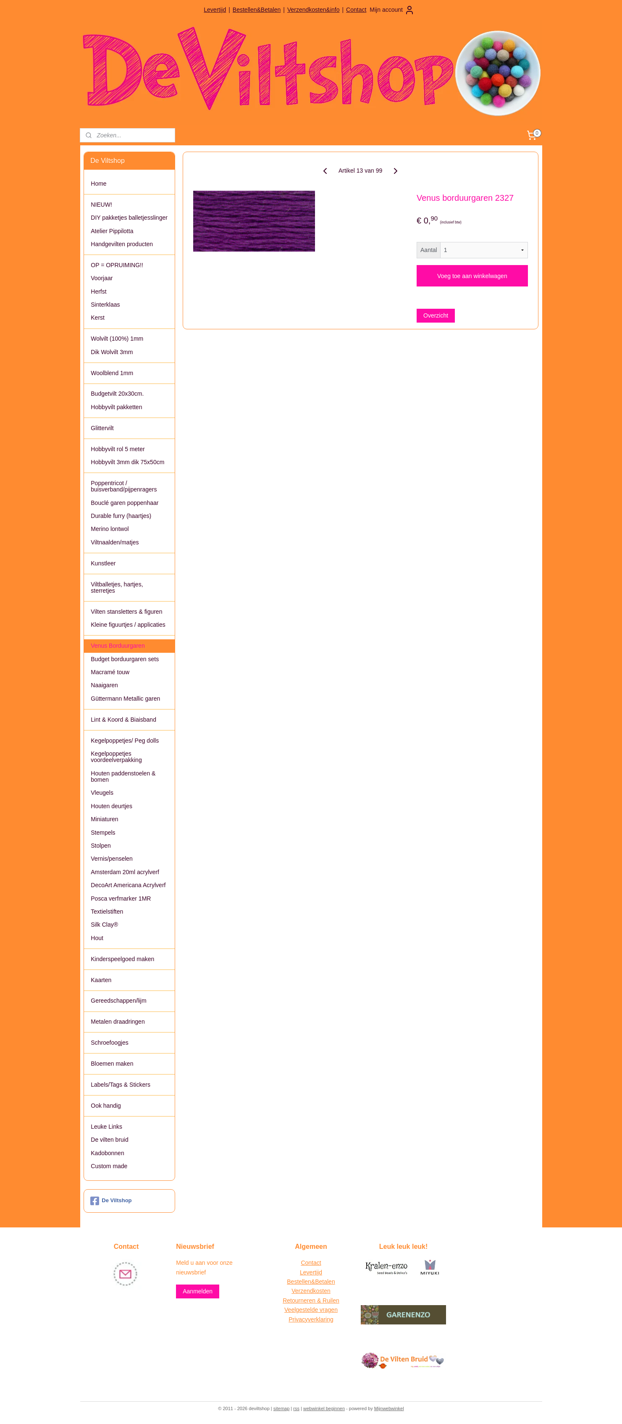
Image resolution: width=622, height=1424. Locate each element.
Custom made (109, 1166)
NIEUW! (101, 204)
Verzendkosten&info (313, 9)
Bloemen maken (112, 1063)
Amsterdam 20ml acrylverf (125, 872)
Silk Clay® (104, 924)
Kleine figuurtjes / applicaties (128, 624)
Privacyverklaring (311, 1319)
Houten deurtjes (111, 806)
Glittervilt (102, 428)
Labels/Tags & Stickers (120, 1084)
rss (296, 1408)
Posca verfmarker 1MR (121, 898)
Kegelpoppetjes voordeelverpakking (116, 756)
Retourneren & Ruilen (311, 1300)
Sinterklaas (105, 304)
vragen (328, 1309)
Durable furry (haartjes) (121, 515)
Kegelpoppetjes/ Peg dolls (125, 740)
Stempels (103, 832)
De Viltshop (110, 1201)
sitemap (281, 1408)
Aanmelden (198, 1291)
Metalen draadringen (117, 1021)
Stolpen (100, 845)
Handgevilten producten (122, 244)
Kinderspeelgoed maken (122, 959)
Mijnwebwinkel (389, 1408)
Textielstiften (107, 911)
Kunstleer (103, 563)
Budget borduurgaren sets (125, 659)
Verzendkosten (311, 1290)
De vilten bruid (110, 1139)
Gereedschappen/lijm (118, 1000)
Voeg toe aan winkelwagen (472, 276)
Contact (356, 9)
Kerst (98, 317)
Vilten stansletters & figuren (126, 611)
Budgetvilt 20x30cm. (117, 393)
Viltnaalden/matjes (115, 542)
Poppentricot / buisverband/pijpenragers (124, 486)
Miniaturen (104, 819)
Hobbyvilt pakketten (116, 407)
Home (98, 183)
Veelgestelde (301, 1309)
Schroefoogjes (110, 1042)
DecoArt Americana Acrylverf (128, 885)
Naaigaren (104, 685)
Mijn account (392, 10)
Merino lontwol (110, 528)
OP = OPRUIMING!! (117, 265)
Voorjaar (102, 278)
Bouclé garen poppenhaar (124, 502)
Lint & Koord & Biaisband (123, 719)
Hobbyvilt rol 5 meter (117, 449)
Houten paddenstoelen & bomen (123, 776)
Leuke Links (106, 1126)
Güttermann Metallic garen (125, 698)
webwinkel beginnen (324, 1408)
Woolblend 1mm (112, 373)
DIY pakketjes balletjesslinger (129, 217)
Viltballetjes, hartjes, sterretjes (117, 587)
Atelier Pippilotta (112, 231)
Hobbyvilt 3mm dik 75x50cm (127, 462)
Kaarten (101, 980)
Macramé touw (110, 672)
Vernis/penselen (112, 858)
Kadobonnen (107, 1153)
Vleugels (102, 792)
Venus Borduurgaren (117, 645)
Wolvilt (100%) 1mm (117, 338)
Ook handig (106, 1105)
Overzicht (435, 315)
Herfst (98, 291)
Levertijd (215, 9)
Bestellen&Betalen (257, 9)
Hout (97, 938)
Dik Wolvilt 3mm (112, 352)
